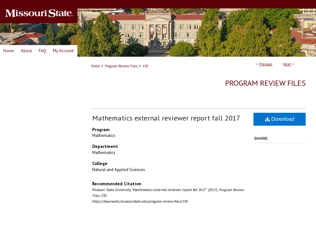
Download (279, 119)
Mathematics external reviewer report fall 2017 (166, 117)
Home (95, 66)
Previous (265, 64)
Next (287, 64)
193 (145, 66)
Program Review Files (121, 66)
